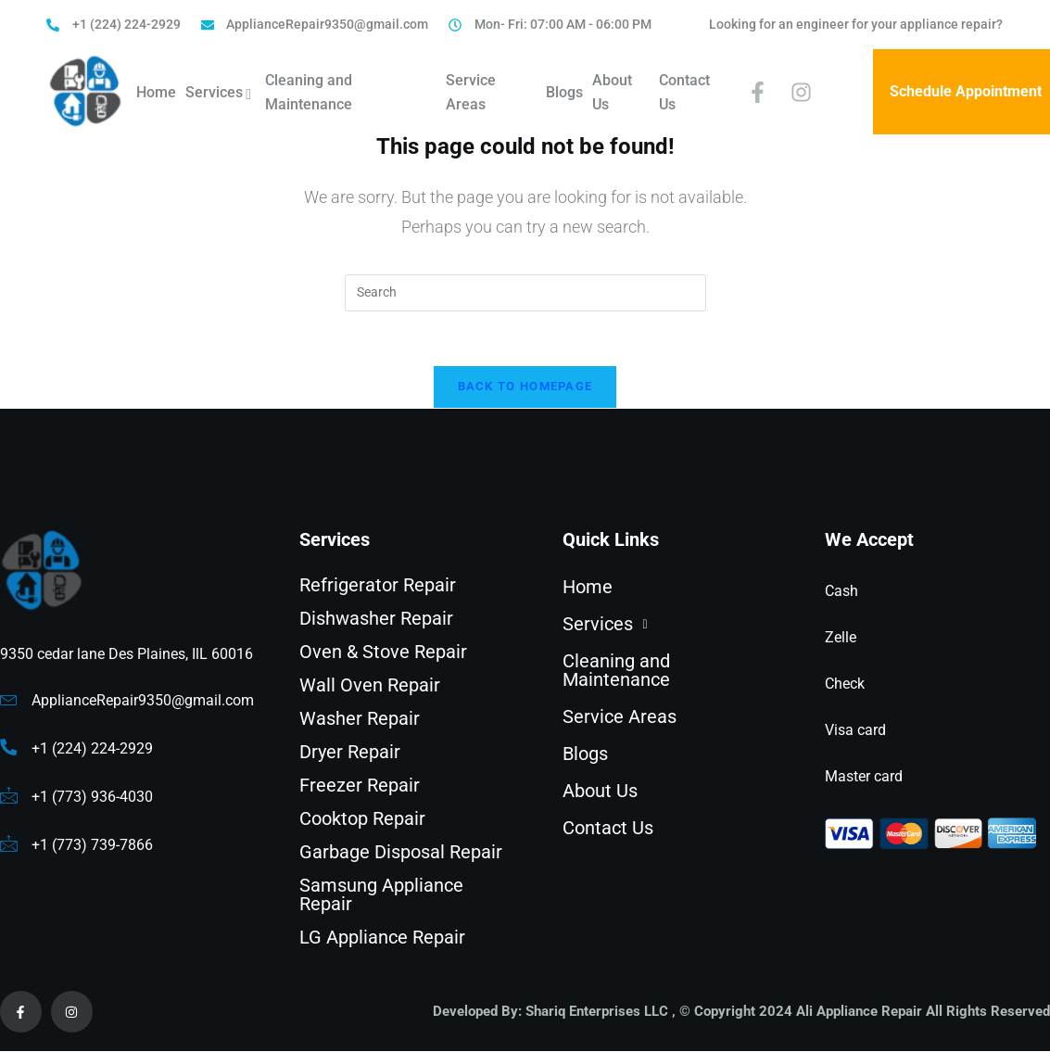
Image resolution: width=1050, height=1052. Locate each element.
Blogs (564, 92)
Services (220, 94)
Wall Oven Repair (369, 687)
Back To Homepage (525, 388)
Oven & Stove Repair (383, 653)
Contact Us (684, 92)
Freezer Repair (359, 787)
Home (156, 92)
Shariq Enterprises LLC (596, 1012)
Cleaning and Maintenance (308, 92)
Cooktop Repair (362, 820)
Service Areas (471, 92)
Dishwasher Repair (376, 620)
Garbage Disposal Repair (400, 854)
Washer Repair (359, 720)
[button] (668, 625)
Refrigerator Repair (377, 587)
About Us (612, 92)
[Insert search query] (525, 292)
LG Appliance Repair (382, 939)
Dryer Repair (349, 753)
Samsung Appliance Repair (381, 896)
